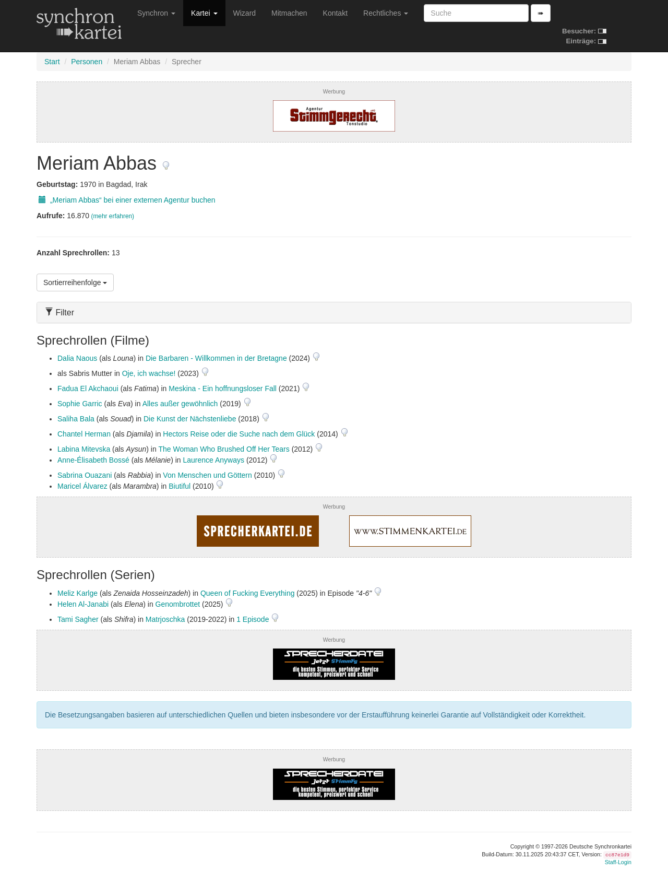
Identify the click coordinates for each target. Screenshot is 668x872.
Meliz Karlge (77, 593)
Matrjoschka (165, 619)
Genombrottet (178, 604)
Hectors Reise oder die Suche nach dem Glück (239, 434)
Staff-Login (618, 862)
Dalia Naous (77, 358)
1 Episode (253, 619)
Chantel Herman (84, 434)
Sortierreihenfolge (75, 282)
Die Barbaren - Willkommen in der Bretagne (216, 358)
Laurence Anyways (213, 460)
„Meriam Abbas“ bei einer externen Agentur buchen (126, 200)
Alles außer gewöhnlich (180, 403)
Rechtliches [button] (385, 13)
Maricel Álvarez (82, 486)
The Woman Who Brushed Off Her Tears (223, 449)
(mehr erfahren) (112, 216)
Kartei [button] (204, 13)
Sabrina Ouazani (84, 475)
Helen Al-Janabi (83, 604)
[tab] (334, 312)
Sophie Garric (79, 403)
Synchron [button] (156, 13)
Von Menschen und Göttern (207, 475)
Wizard (244, 13)
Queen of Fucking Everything (247, 593)
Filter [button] (59, 312)
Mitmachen (289, 13)
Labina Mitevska (83, 449)
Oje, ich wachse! (149, 373)
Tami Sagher (78, 619)
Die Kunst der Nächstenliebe (190, 419)
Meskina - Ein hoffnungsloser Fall (223, 388)
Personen (86, 61)
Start (52, 61)
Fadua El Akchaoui (87, 388)
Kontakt (335, 13)
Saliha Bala (75, 419)
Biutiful (179, 486)
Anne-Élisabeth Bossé (93, 460)
